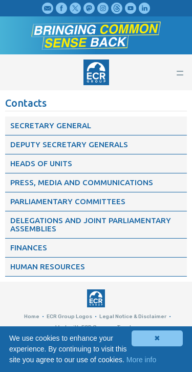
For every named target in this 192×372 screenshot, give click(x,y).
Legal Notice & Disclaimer (132, 317)
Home (31, 317)
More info (141, 360)
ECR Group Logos (69, 317)
